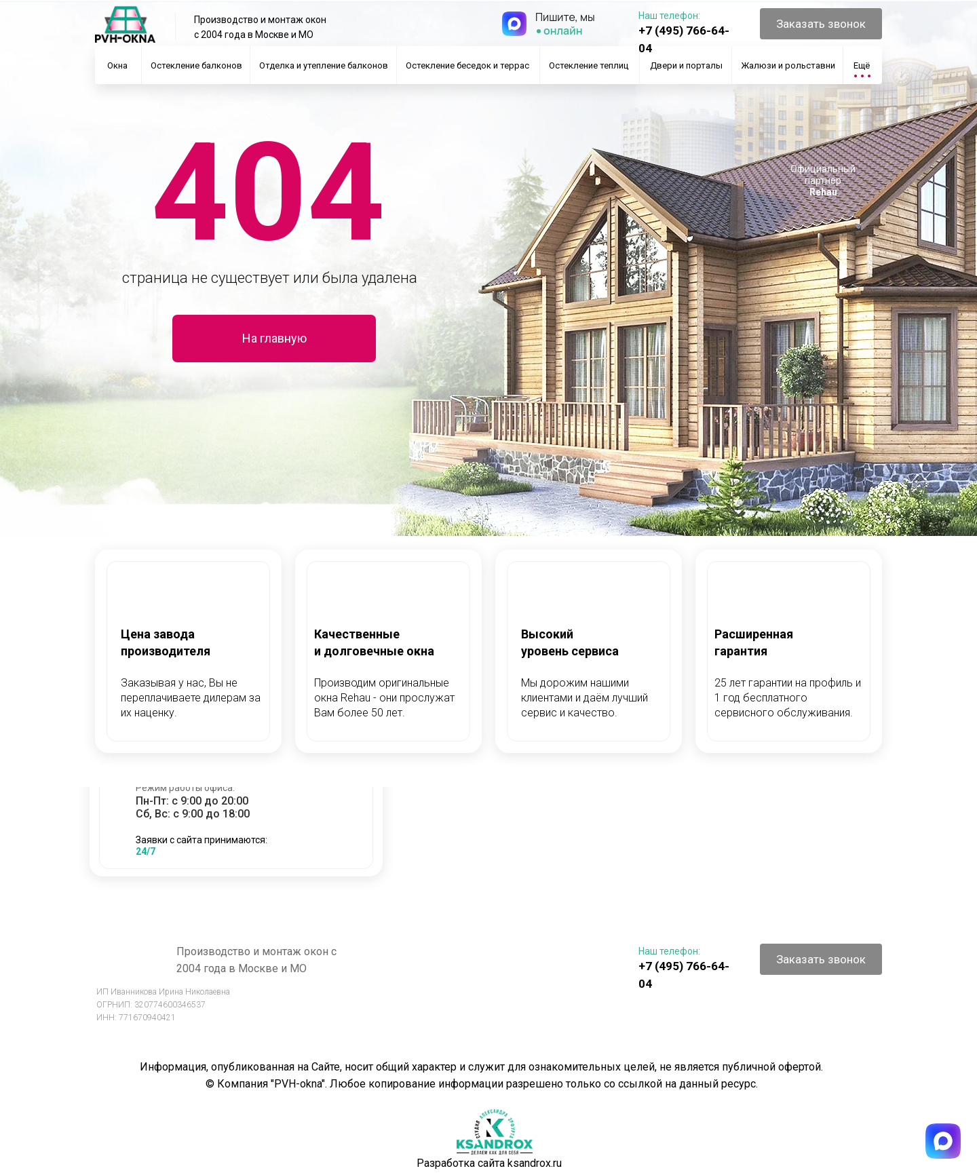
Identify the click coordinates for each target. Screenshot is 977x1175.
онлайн (563, 30)
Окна (117, 65)
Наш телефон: (669, 15)
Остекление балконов (196, 65)
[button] (821, 23)
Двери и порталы (686, 65)
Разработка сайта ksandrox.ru (489, 1163)
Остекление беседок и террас (467, 65)
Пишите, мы (565, 16)
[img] (514, 24)
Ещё (862, 65)
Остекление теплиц (588, 65)
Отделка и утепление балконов (323, 65)
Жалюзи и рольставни (788, 65)
